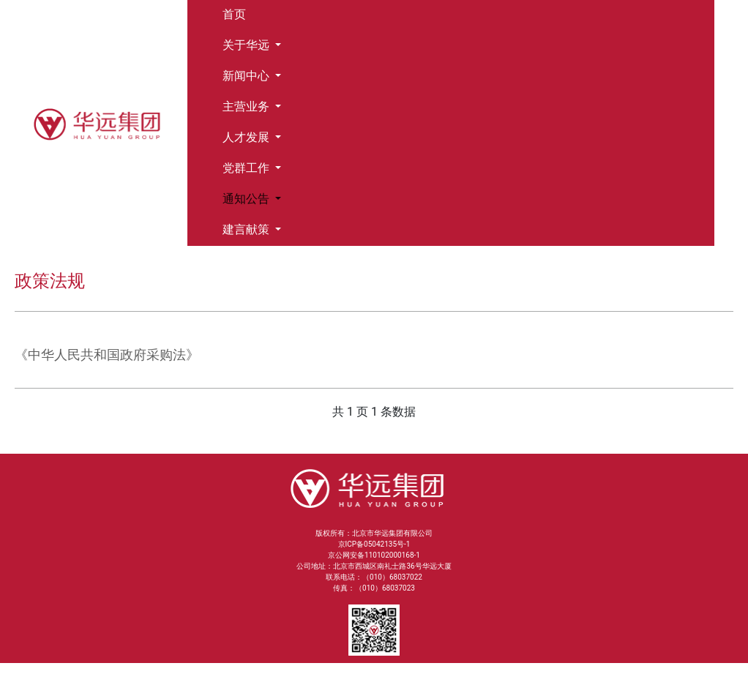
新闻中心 (247, 76)
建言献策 (247, 229)
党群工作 (247, 168)
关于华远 (247, 45)
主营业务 (247, 106)
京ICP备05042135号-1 (374, 544)
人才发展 (247, 137)
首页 (234, 14)
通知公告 (247, 199)
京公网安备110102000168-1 (374, 555)
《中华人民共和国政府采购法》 (107, 354)
